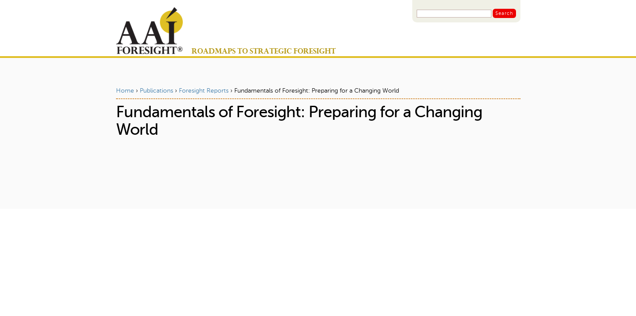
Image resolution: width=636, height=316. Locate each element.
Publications (156, 91)
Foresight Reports (204, 91)
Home (125, 91)
